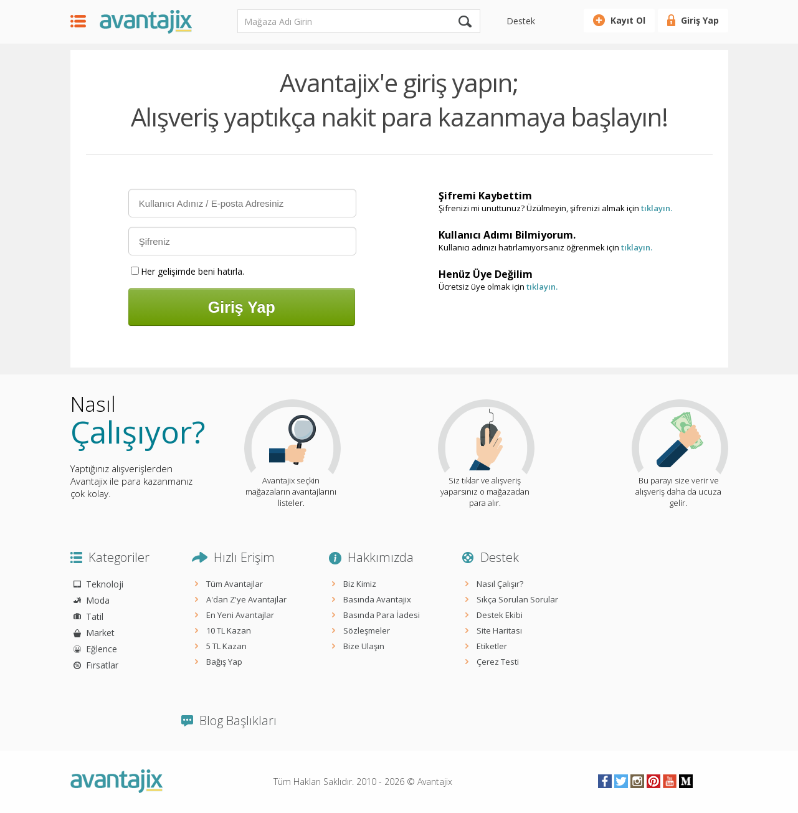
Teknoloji (104, 584)
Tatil (94, 616)
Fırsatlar (102, 665)
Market (100, 633)
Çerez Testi (498, 661)
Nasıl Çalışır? (500, 583)
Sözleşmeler (366, 630)
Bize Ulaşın (363, 646)
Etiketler (492, 646)
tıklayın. (656, 208)
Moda (98, 600)
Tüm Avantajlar (234, 583)
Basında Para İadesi (381, 614)
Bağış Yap (224, 661)
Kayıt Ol (627, 20)
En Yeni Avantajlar (240, 614)
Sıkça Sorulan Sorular (517, 599)
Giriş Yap (700, 20)
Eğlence (101, 649)
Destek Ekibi (500, 614)
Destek (520, 21)
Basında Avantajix (377, 599)
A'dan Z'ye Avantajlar (246, 599)
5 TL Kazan (226, 646)
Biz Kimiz (359, 583)
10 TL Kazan (228, 630)
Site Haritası (499, 630)
